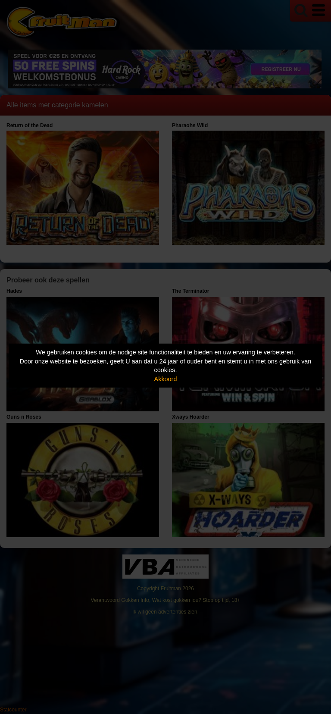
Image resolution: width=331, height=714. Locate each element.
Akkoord (165, 379)
